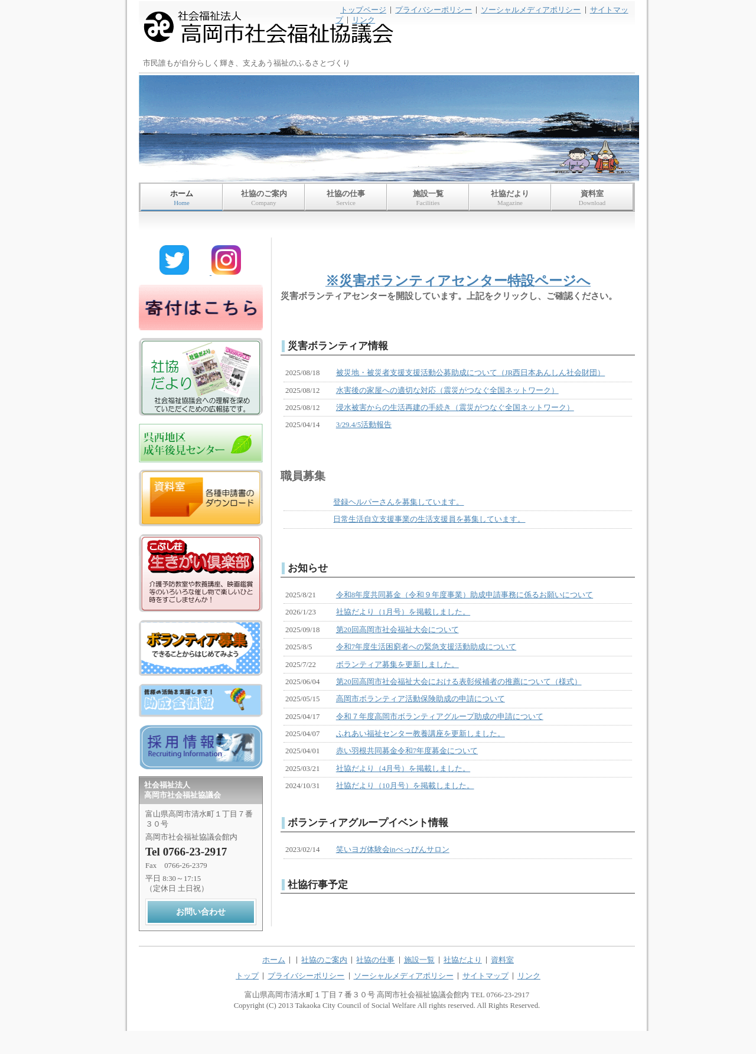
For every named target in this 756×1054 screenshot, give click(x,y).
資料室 (592, 198)
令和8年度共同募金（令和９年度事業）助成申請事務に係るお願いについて (464, 595)
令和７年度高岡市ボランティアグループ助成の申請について (439, 717)
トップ (247, 976)
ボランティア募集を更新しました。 (397, 665)
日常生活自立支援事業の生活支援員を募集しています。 (429, 519)
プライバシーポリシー (433, 10)
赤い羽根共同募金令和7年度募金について (407, 751)
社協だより (510, 198)
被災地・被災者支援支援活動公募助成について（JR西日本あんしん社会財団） (470, 373)
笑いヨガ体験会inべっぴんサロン (392, 849)
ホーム (181, 198)
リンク (363, 20)
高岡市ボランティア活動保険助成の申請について (420, 699)
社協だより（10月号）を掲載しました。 (405, 786)
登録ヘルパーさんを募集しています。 (398, 502)
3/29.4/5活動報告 (364, 425)
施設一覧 (428, 198)
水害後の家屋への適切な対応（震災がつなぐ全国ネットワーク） (447, 390)
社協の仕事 (346, 198)
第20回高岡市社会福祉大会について (397, 630)
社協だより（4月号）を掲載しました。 (403, 769)
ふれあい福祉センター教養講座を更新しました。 (420, 734)
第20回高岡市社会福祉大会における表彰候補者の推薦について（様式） (459, 682)
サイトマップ (485, 976)
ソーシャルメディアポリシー (531, 10)
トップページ (363, 10)
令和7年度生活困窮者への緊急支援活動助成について (426, 647)
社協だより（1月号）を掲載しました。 (403, 612)
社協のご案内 (263, 198)
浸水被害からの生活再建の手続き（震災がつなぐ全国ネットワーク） (455, 408)
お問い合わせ (201, 911)
